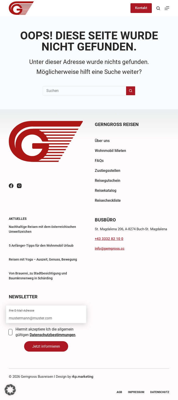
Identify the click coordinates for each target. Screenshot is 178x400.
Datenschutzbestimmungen (52, 335)
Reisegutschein (107, 180)
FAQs (99, 160)
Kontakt (141, 8)
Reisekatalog (105, 190)
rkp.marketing (82, 377)
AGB (119, 392)
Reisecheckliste (108, 200)
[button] (10, 390)
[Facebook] (11, 185)
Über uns (102, 141)
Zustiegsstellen (107, 170)
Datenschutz (159, 392)
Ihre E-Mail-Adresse (21, 310)
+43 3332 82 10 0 (109, 239)
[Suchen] (158, 8)
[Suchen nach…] (84, 90)
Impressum (136, 392)
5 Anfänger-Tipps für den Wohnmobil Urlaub (41, 245)
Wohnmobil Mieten (110, 150)
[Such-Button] (130, 90)
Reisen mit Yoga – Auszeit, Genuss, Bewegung (43, 259)
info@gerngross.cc (109, 248)
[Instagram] (19, 185)
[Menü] (167, 8)
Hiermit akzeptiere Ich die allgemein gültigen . (46, 332)
